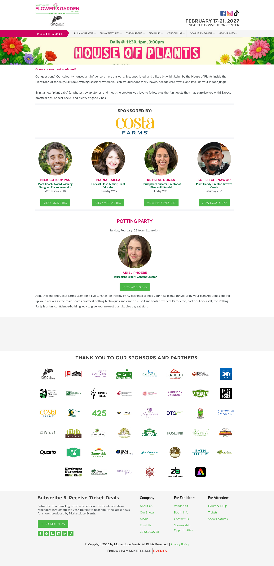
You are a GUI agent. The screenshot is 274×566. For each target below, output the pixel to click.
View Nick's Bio (55, 202)
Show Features (109, 33)
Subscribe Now (53, 524)
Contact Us (181, 519)
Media (144, 519)
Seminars (154, 33)
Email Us (145, 525)
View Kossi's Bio (214, 202)
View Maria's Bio (108, 202)
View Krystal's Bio (161, 202)
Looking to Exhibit (200, 33)
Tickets (213, 512)
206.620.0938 (149, 531)
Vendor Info (227, 33)
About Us (146, 506)
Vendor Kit (181, 506)
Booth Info (181, 512)
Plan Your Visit (83, 33)
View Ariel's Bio (135, 287)
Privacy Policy (180, 544)
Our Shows (147, 512)
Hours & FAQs (217, 506)
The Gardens (134, 33)
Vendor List (174, 33)
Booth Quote (51, 34)
